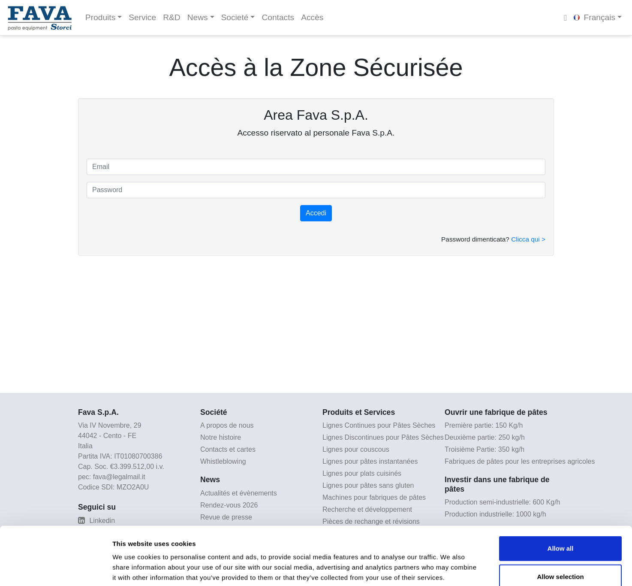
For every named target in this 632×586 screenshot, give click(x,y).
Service (142, 17)
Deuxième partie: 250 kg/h (485, 437)
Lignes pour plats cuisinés (361, 473)
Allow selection (560, 529)
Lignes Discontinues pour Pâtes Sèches (383, 437)
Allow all (561, 501)
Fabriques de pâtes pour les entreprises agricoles (520, 461)
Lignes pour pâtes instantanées (370, 461)
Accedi (316, 213)
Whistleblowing (223, 461)
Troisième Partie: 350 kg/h (484, 449)
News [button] (197, 17)
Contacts (278, 17)
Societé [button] (235, 17)
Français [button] (594, 17)
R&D (172, 17)
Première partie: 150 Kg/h (484, 425)
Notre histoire (220, 437)
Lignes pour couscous (355, 449)
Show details (450, 569)
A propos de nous (227, 425)
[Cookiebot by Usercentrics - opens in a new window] (55, 569)
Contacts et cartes (228, 449)
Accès (312, 17)
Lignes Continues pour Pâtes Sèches (378, 425)
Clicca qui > (528, 239)
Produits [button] (100, 17)
